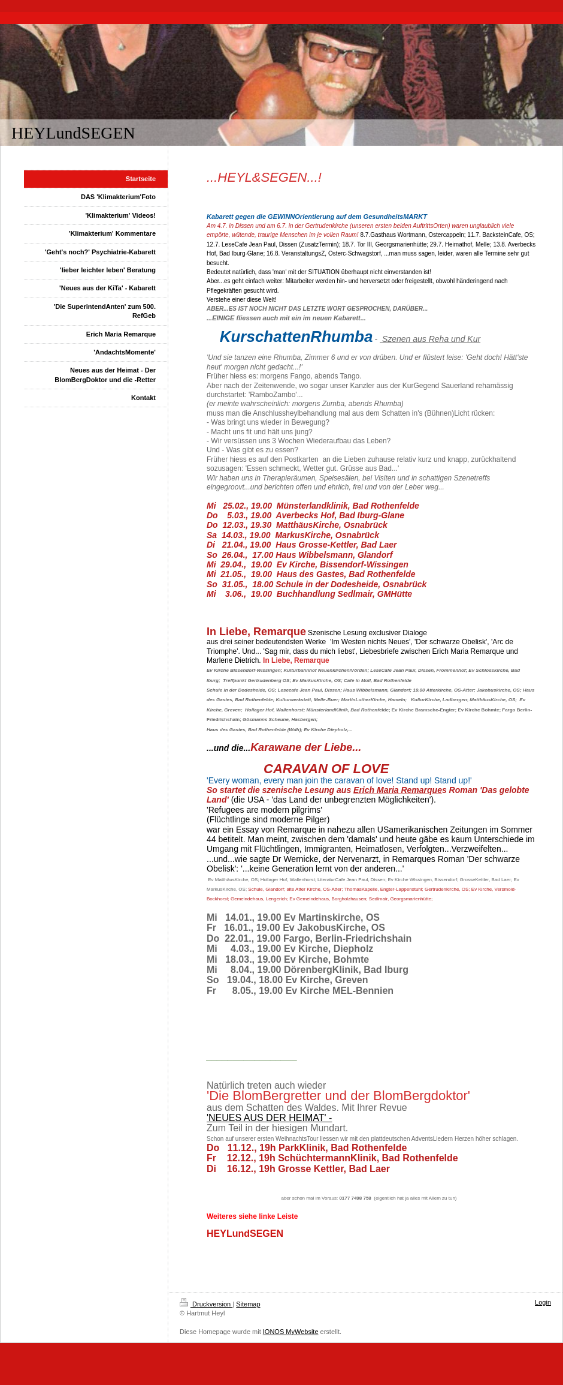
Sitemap (248, 1304)
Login (543, 1302)
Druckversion (206, 1304)
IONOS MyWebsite (291, 1331)
